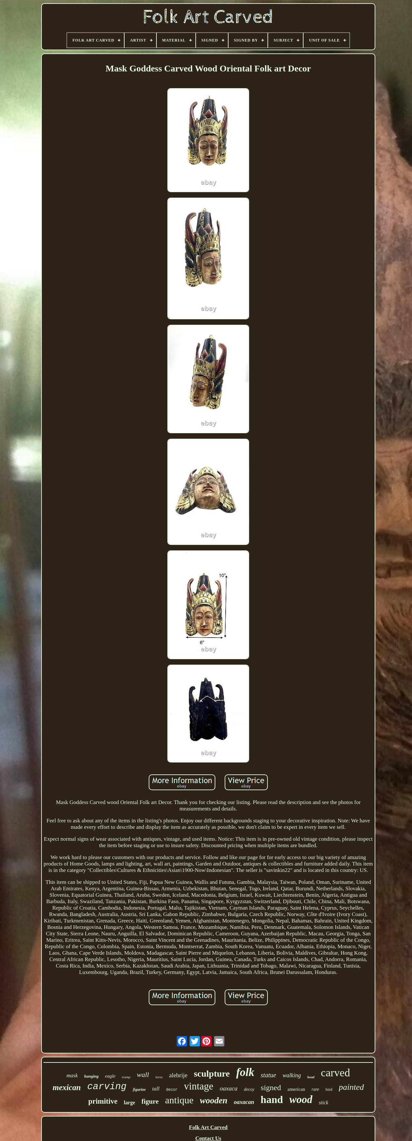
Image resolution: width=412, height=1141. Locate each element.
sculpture (212, 1074)
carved (335, 1073)
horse (159, 1077)
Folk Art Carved (208, 1127)
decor (172, 1090)
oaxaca (229, 1088)
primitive (102, 1101)
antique (179, 1100)
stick (323, 1102)
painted (351, 1087)
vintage (198, 1086)
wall (143, 1075)
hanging (91, 1076)
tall (156, 1089)
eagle (110, 1076)
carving (106, 1086)
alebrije (178, 1075)
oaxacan (244, 1102)
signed (271, 1087)
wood (301, 1099)
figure (150, 1101)
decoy (249, 1089)
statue (268, 1075)
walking (292, 1075)
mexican (67, 1087)
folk (245, 1072)
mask (72, 1075)
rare (315, 1089)
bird (329, 1089)
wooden (214, 1100)
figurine (139, 1089)
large (129, 1102)
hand (272, 1099)
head (310, 1077)
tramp (126, 1077)
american (296, 1089)
